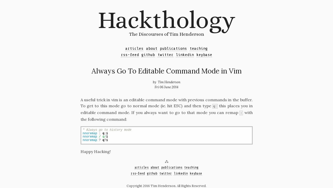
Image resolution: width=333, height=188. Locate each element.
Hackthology (166, 20)
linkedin (185, 54)
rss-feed (130, 54)
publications (173, 48)
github (148, 54)
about (151, 48)
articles (134, 48)
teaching (199, 48)
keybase (204, 54)
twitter (165, 54)
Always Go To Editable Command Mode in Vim (167, 71)
